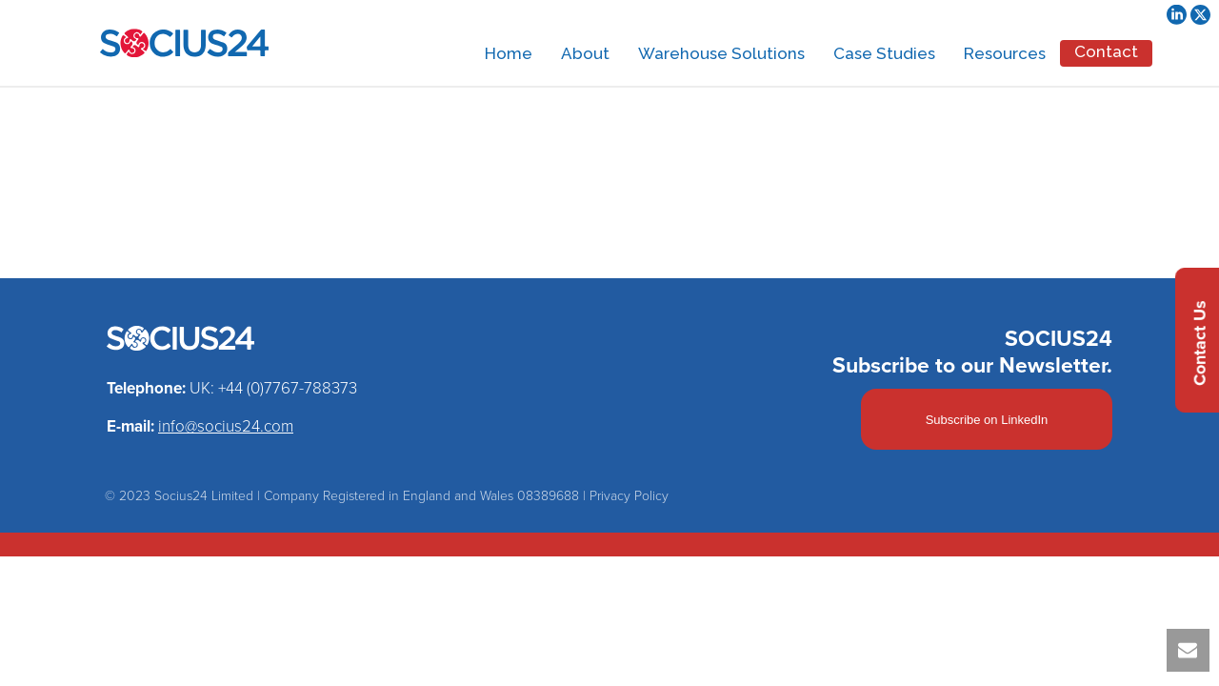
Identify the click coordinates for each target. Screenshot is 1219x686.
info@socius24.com (225, 426)
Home (508, 53)
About (585, 53)
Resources (1005, 53)
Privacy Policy (629, 496)
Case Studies (884, 53)
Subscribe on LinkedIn (987, 420)
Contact (1106, 51)
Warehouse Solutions (721, 53)
